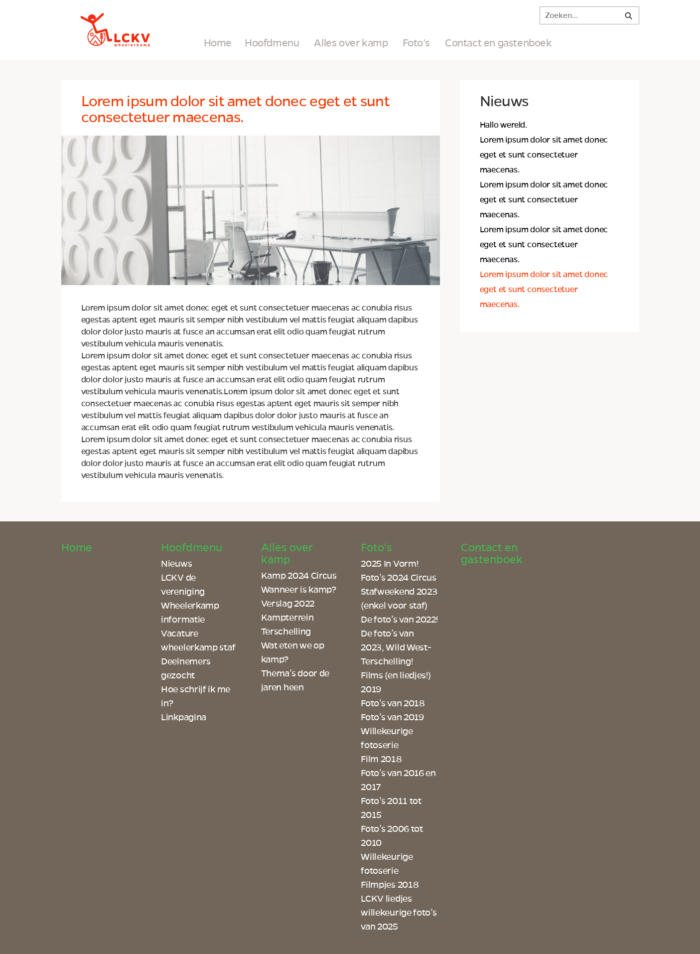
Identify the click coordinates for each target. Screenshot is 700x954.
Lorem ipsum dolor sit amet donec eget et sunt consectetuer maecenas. (544, 155)
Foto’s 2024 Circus (398, 578)
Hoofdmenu (272, 42)
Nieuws (176, 564)
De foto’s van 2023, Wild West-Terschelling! (396, 647)
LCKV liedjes (386, 899)
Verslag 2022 (287, 604)
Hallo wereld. (503, 125)
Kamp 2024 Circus (299, 576)
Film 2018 (381, 759)
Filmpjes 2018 (390, 885)
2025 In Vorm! (389, 564)
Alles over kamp (351, 42)
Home (218, 42)
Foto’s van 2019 (392, 717)
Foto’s (416, 42)
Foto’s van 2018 (393, 703)
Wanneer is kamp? (298, 590)
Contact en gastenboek (498, 42)
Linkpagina (183, 717)
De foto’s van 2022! (399, 620)
